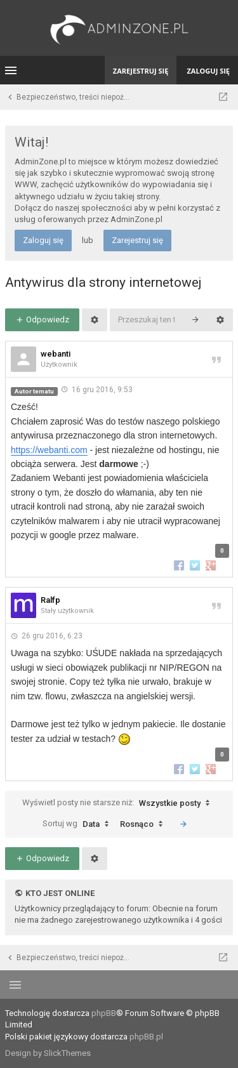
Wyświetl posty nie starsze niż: (119, 803)
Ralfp (50, 600)
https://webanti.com (49, 450)
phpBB (103, 1013)
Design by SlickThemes (48, 1053)
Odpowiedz (42, 319)
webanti (55, 354)
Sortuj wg (79, 824)
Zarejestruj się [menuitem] (141, 71)
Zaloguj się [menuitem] (208, 71)
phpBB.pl (146, 1036)
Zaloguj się (43, 240)
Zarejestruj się (137, 240)
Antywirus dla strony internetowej (103, 282)
